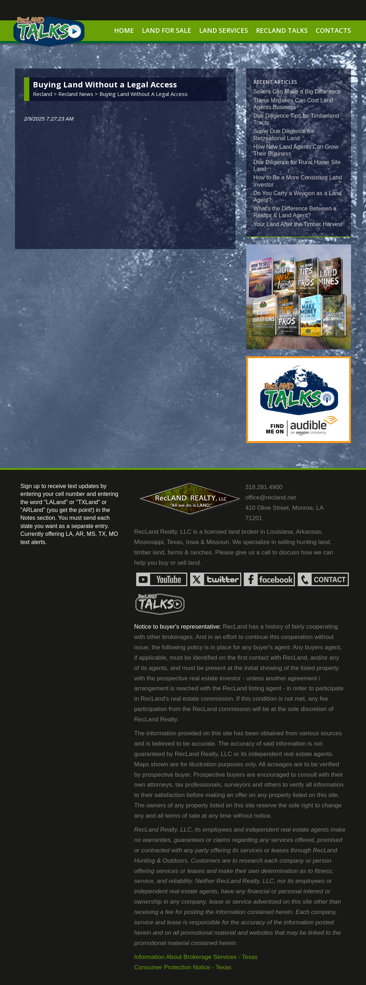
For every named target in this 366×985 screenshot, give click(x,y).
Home (124, 30)
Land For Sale (166, 30)
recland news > (78, 93)
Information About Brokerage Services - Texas (196, 957)
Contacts (333, 30)
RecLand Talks (282, 30)
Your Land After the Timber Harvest (297, 224)
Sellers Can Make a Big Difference (297, 91)
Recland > (45, 93)
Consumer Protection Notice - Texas (182, 967)
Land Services (223, 30)
